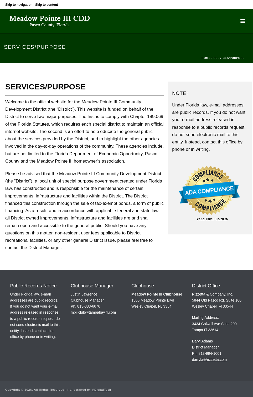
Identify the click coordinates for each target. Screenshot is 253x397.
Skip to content (46, 5)
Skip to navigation (18, 5)
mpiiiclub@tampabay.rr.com (93, 312)
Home (206, 58)
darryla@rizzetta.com (209, 359)
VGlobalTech (101, 389)
